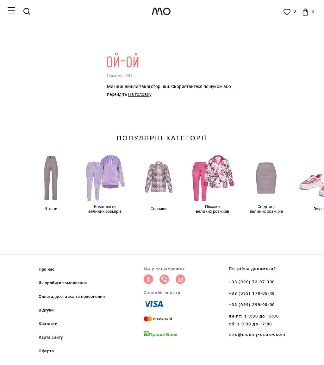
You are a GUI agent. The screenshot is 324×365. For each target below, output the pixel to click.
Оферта (46, 351)
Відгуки (46, 310)
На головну (140, 94)
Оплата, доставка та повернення (72, 296)
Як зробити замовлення (63, 282)
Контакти (48, 323)
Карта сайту (51, 337)
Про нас (47, 269)
